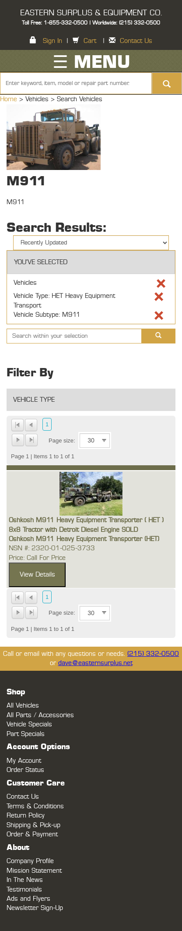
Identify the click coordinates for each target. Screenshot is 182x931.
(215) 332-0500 (153, 654)
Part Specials (26, 734)
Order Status (25, 770)
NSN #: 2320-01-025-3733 (52, 548)
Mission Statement (34, 870)
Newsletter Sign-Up (35, 908)
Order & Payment (32, 834)
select (104, 440)
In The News (25, 880)
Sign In (52, 41)
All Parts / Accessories (40, 715)
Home (9, 99)
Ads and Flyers (28, 899)
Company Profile (30, 861)
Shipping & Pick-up (33, 825)
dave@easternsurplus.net (95, 663)
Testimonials (24, 889)
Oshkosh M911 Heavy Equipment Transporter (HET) (84, 539)
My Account (24, 761)
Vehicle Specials (29, 724)
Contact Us (136, 41)
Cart (90, 41)
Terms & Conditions (35, 806)
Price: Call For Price (37, 558)
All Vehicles (23, 705)
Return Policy (26, 815)
